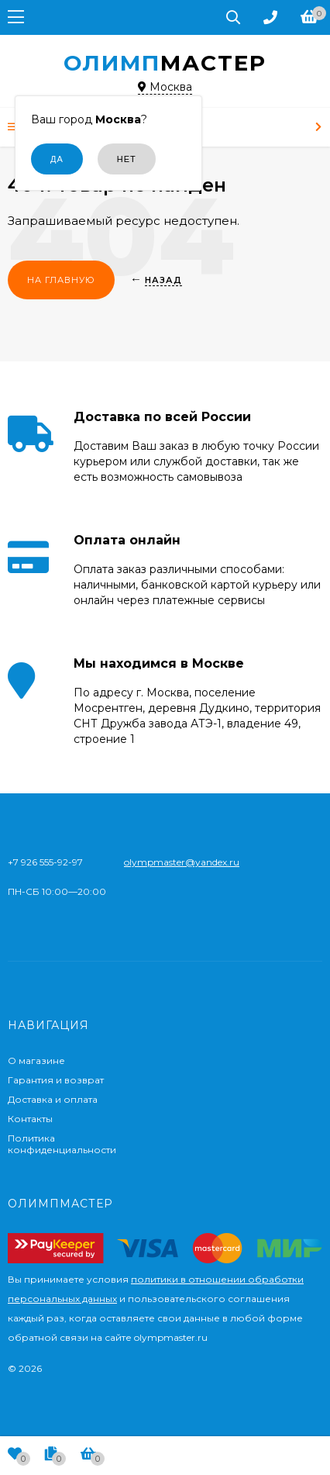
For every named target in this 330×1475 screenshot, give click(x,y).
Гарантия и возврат (56, 1080)
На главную (61, 280)
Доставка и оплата (53, 1099)
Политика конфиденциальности (62, 1143)
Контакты (30, 1118)
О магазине (36, 1060)
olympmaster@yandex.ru (181, 862)
